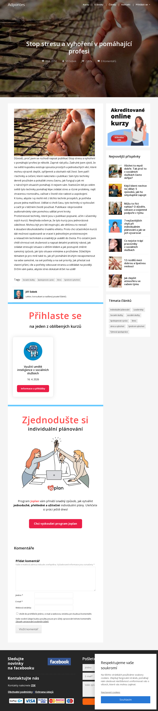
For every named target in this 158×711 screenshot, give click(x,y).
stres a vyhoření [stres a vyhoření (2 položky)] (117, 326)
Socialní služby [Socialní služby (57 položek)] (116, 315)
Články (112, 4)
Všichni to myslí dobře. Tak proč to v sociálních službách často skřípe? (135, 172)
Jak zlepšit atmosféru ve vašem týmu (132, 281)
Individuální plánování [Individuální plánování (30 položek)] (119, 309)
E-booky (99, 4)
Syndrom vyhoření (72, 280)
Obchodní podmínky (20, 692)
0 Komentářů (107, 61)
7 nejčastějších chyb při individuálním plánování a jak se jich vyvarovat (134, 227)
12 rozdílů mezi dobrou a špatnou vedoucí (135, 263)
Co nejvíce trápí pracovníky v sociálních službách (133, 245)
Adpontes (16, 4)
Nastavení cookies (110, 692)
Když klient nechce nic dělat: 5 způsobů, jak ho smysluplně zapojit (135, 190)
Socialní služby (29, 280)
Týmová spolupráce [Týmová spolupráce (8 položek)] (119, 332)
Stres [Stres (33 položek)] (134, 320)
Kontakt (125, 4)
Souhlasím (126, 699)
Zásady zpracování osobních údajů (32, 621)
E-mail (19, 601)
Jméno (19, 595)
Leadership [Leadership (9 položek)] (138, 309)
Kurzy (86, 4)
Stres (59, 280)
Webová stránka (23, 607)
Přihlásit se (142, 4)
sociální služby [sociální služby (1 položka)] (133, 315)
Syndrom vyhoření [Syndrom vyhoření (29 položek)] (136, 326)
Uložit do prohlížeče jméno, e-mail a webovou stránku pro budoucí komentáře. (55, 613)
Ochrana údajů (44, 692)
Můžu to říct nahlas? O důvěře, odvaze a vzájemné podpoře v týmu (135, 208)
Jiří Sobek (69, 61)
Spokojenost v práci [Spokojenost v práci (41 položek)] (119, 320)
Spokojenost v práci (46, 280)
